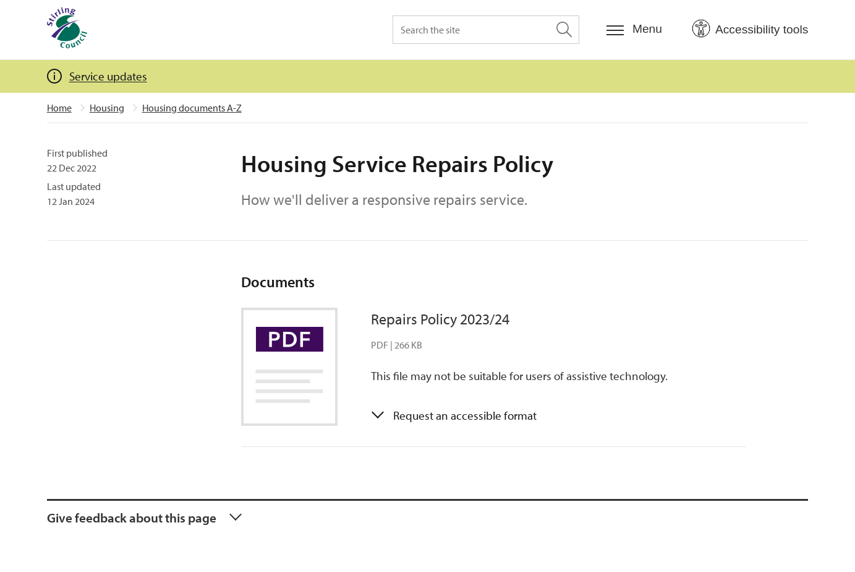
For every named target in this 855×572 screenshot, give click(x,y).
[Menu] (634, 29)
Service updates (108, 76)
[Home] (67, 29)
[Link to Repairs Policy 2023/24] (298, 367)
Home (59, 108)
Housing (107, 108)
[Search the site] (486, 29)
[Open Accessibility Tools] (750, 29)
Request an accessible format (465, 415)
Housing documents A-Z (192, 108)
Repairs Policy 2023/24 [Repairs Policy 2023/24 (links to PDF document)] (440, 319)
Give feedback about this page (131, 517)
